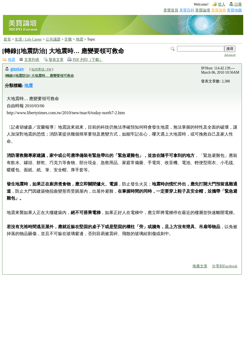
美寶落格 (218, 10)
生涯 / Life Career (28, 39)
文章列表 (31, 60)
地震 (79, 39)
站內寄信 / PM (42, 69)
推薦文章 (199, 266)
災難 (68, 39)
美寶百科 (186, 10)
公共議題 (53, 39)
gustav (17, 69)
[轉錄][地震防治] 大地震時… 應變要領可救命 (39, 76)
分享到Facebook (224, 266)
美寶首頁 (170, 10)
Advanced (229, 54)
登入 (221, 4)
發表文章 (56, 60)
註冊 (238, 4)
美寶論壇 (202, 10)
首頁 (7, 39)
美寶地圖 (234, 10)
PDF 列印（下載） (88, 60)
